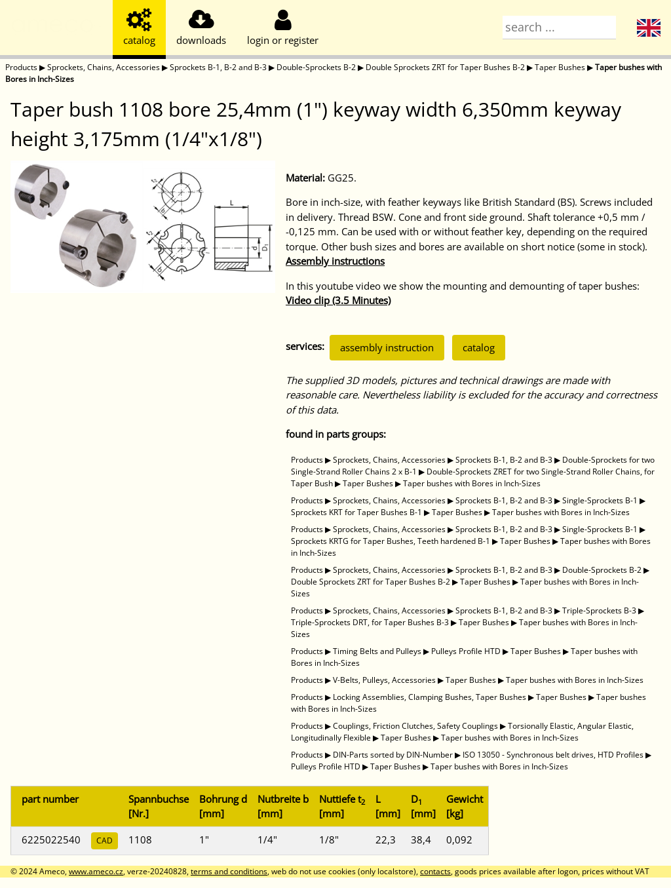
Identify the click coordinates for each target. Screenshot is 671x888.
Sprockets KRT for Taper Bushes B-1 (356, 512)
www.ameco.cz (96, 871)
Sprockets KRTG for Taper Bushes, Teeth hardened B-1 (390, 541)
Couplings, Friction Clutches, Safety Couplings (415, 725)
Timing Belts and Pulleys (377, 651)
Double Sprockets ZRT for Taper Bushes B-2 (445, 67)
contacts (435, 871)
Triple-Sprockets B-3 (599, 610)
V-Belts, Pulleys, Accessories (384, 679)
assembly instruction (387, 347)
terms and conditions (229, 871)
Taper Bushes (560, 67)
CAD (104, 840)
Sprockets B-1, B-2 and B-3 (218, 67)
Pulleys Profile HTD (466, 651)
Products (21, 67)
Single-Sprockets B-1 (600, 500)
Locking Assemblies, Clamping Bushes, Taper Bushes (429, 697)
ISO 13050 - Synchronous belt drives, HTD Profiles (553, 754)
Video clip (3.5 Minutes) (338, 300)
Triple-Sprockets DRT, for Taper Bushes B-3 (370, 622)
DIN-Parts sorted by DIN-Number (393, 754)
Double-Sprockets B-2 (316, 67)
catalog (479, 347)
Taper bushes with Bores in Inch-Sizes (472, 483)
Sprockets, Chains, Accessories (103, 67)
